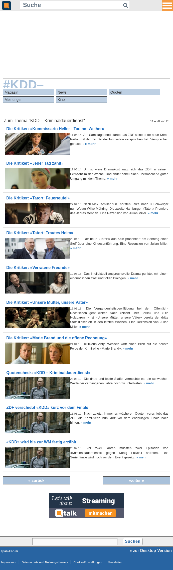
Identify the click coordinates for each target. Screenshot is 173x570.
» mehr (90, 144)
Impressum (8, 562)
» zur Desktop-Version (151, 550)
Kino (61, 100)
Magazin (11, 92)
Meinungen (14, 100)
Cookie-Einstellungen (88, 562)
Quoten (116, 92)
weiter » (136, 480)
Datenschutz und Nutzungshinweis (45, 562)
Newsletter (115, 562)
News (62, 92)
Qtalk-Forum (9, 550)
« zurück (36, 480)
